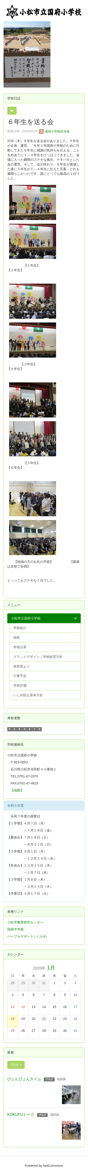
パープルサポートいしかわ (27, 936)
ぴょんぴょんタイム (24, 1079)
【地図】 (17, 790)
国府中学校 (15, 929)
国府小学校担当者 (54, 131)
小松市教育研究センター (25, 922)
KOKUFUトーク (20, 1115)
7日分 (16, 1065)
